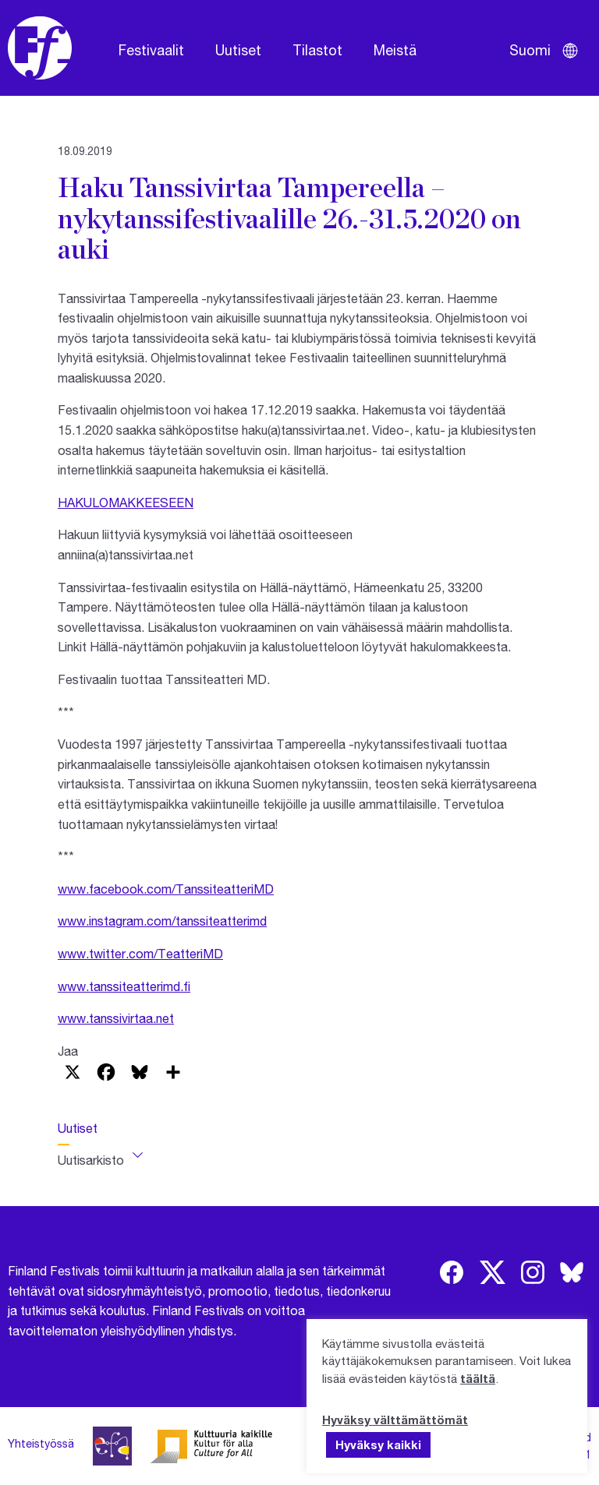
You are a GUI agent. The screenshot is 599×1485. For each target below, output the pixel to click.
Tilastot (317, 49)
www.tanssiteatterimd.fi (124, 986)
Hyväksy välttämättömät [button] (395, 1420)
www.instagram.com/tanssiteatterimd (162, 920)
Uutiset (238, 49)
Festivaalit (151, 49)
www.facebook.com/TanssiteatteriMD (166, 888)
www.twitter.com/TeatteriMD (140, 953)
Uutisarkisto (91, 1159)
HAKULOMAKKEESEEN (125, 502)
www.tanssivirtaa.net (116, 1018)
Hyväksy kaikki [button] (378, 1444)
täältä (477, 1378)
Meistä (395, 49)
